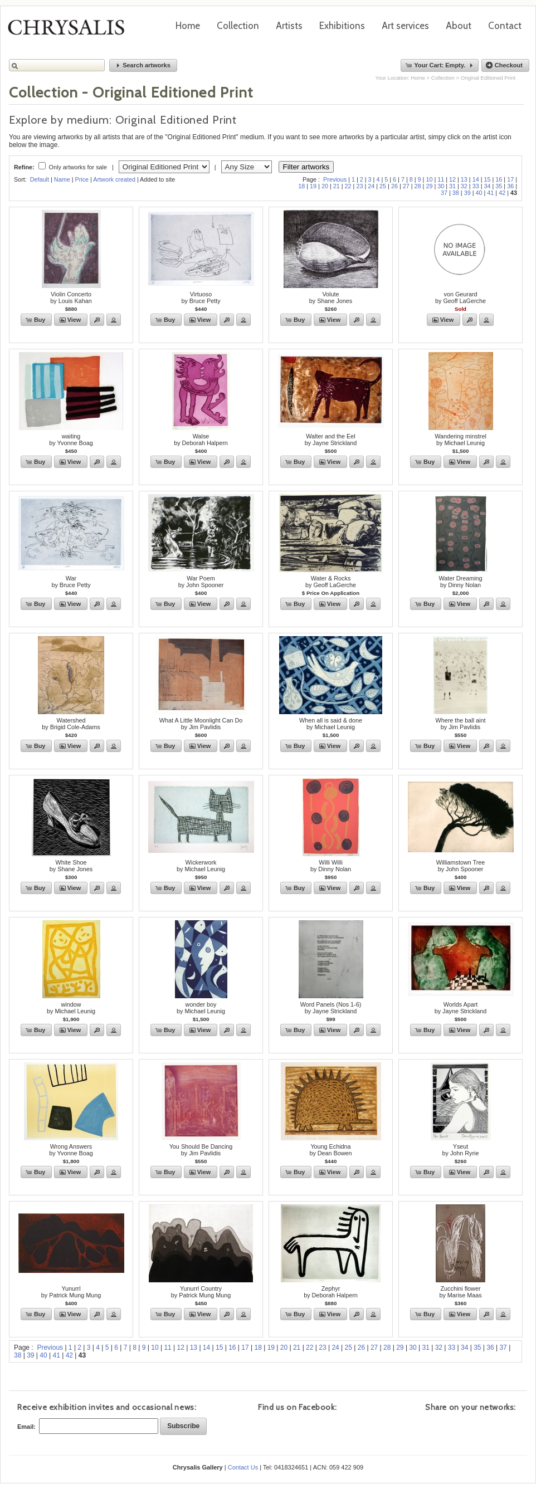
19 (313, 186)
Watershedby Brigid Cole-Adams (71, 723)
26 (394, 186)
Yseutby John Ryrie (460, 1149)
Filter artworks (306, 167)
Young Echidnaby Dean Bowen (330, 1149)
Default (39, 179)
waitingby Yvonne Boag (70, 439)
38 (455, 192)
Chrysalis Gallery (70, 31)
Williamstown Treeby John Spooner (460, 865)
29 (429, 186)
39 (467, 192)
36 (510, 186)
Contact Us (243, 1467)
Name (62, 179)
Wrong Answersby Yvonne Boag (70, 1149)
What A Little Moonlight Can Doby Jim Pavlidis (200, 723)
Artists (289, 25)
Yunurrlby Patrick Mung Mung (71, 1291)
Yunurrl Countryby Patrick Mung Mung (201, 1291)
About (458, 25)
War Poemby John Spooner (201, 581)
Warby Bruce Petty (70, 581)
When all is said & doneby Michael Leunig (330, 723)
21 (336, 186)
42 (502, 192)
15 (487, 179)
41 (490, 192)
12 (452, 179)
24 (371, 186)
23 (359, 186)
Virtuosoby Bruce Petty (200, 297)
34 (487, 186)
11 (440, 179)
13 (464, 179)
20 (324, 186)
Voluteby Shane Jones (330, 297)
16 (498, 179)
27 (406, 186)
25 (382, 186)
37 (444, 192)
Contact (505, 25)
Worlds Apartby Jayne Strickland (461, 1007)
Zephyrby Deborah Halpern (331, 1291)
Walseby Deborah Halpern (201, 439)
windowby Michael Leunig (71, 1007)
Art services (405, 25)
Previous (335, 179)
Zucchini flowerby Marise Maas (460, 1291)
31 (452, 186)
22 (348, 186)
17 (510, 179)
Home (188, 25)
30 (440, 186)
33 (475, 186)
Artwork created (114, 179)
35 (498, 186)
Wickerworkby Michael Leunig (201, 865)
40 (479, 192)
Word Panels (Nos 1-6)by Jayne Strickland (331, 1007)
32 (464, 186)
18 (301, 186)
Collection (238, 25)
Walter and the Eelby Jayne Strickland (331, 439)
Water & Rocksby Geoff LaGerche (330, 581)
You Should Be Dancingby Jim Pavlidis (201, 1149)
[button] (143, 65)
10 (429, 179)
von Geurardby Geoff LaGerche (460, 297)
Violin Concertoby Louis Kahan (70, 297)
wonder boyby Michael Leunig (201, 1007)
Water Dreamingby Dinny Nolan (460, 581)
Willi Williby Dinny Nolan (330, 865)
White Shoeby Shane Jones (71, 865)
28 (418, 186)
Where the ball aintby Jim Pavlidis (460, 723)
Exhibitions (342, 25)
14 (475, 179)
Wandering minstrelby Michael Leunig (460, 439)
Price (82, 179)
